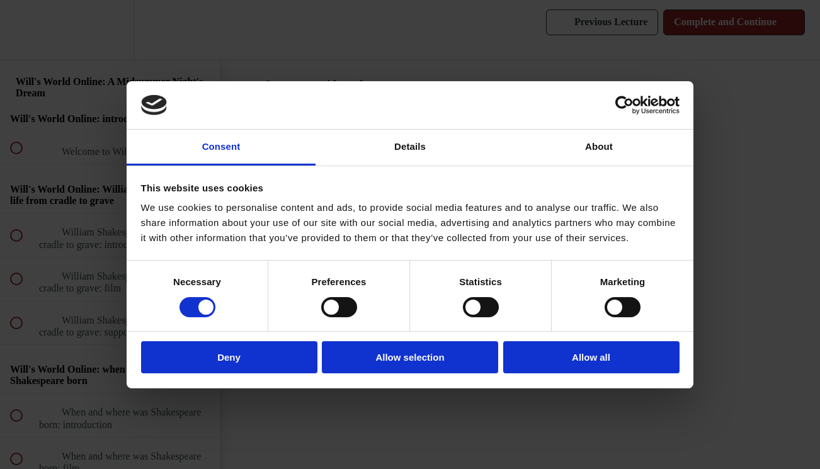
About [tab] (599, 146)
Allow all (591, 357)
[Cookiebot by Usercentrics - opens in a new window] (624, 105)
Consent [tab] (221, 146)
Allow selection (409, 357)
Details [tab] (410, 146)
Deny (229, 357)
